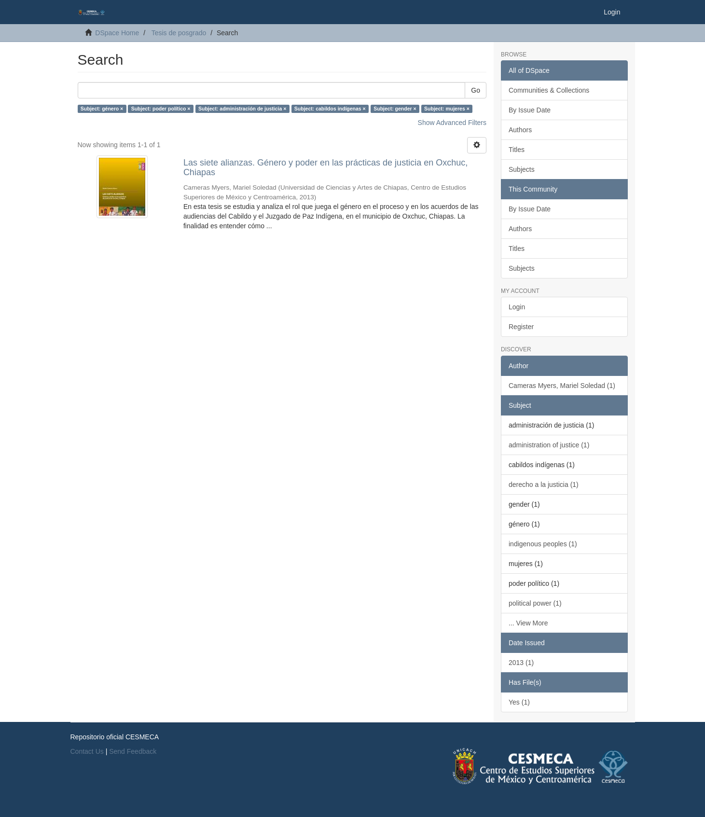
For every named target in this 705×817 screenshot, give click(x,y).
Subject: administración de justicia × (242, 108)
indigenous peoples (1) (543, 544)
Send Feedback (132, 751)
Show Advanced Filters (452, 122)
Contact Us (87, 751)
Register (521, 327)
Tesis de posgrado (179, 33)
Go (475, 90)
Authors (520, 130)
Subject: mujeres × (447, 108)
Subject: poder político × (161, 108)
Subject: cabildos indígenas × (330, 108)
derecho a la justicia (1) (544, 484)
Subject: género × (102, 108)
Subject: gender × (394, 108)
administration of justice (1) (549, 445)
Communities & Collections (549, 90)
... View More (528, 623)
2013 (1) (521, 662)
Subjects (522, 169)
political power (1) (535, 603)
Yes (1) (519, 702)
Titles (517, 149)
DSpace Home (117, 33)
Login (517, 307)
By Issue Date (530, 110)
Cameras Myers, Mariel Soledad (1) (562, 385)
